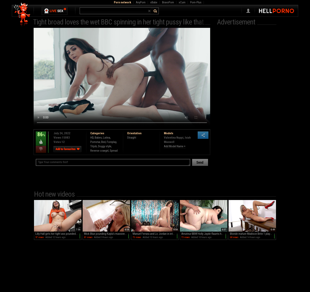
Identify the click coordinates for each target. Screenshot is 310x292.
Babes (98, 137)
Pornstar (95, 142)
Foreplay (111, 142)
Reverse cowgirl (99, 150)
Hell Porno (22, 14)
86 (41, 137)
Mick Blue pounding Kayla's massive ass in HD (107, 234)
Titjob (93, 146)
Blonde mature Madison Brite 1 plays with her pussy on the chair (253, 234)
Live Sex (54, 11)
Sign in (248, 11)
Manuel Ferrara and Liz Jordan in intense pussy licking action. (156, 234)
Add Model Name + (174, 146)
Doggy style (104, 146)
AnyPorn (141, 2)
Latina (106, 137)
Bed (103, 142)
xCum (182, 2)
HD (92, 137)
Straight (131, 137)
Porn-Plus (195, 2)
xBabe (153, 2)
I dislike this (41, 149)
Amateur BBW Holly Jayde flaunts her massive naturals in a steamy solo (204, 234)
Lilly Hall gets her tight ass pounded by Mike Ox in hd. (58, 234)
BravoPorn (168, 2)
